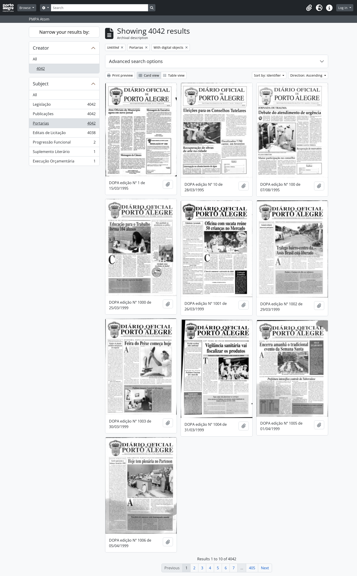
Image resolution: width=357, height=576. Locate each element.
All (35, 59)
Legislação (64, 105)
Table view (174, 75)
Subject (40, 84)
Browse (25, 8)
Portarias (64, 124)
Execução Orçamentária (64, 162)
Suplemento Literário (64, 152)
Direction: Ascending (306, 75)
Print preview (120, 75)
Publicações (64, 115)
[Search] (99, 7)
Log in (343, 8)
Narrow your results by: (64, 32)
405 (252, 567)
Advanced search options (136, 61)
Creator (41, 48)
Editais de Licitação (64, 134)
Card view (149, 75)
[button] (309, 8)
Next (265, 567)
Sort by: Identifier (268, 75)
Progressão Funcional (64, 143)
